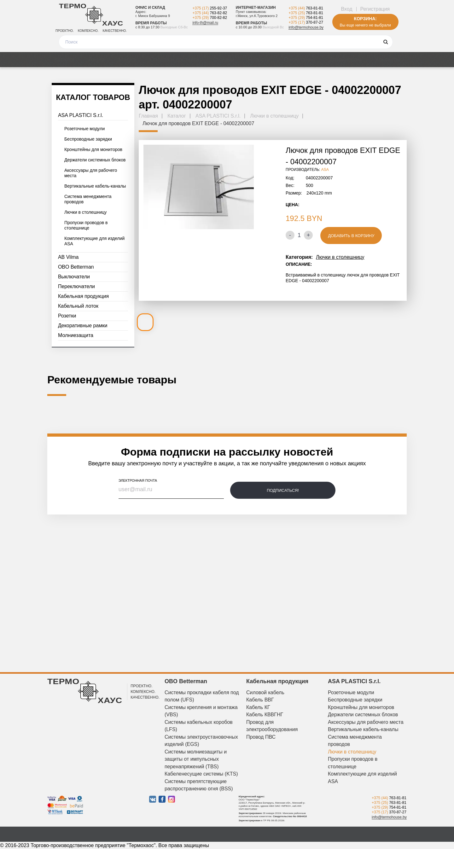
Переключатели (76, 286)
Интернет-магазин (256, 7)
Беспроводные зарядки (88, 139)
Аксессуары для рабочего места (90, 173)
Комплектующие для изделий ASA (94, 241)
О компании (299, 59)
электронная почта (138, 480)
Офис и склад (150, 7)
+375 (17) (209, 8)
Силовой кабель (265, 692)
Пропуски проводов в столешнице (86, 225)
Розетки (67, 315)
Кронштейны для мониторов (93, 149)
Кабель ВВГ (260, 699)
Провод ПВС (261, 737)
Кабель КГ (258, 707)
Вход (346, 9)
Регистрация (375, 9)
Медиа (127, 59)
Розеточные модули (84, 128)
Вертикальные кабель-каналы (95, 186)
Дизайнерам (345, 59)
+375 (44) (209, 13)
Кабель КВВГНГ (264, 714)
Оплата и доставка (174, 59)
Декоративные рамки (82, 325)
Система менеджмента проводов (88, 199)
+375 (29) (209, 17)
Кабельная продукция (83, 296)
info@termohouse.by (305, 27)
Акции (96, 59)
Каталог (64, 59)
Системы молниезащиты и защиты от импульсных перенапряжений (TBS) (196, 759)
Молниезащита (75, 335)
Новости (259, 59)
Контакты (387, 59)
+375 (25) (305, 13)
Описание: (299, 264)
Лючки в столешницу (85, 212)
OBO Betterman (76, 267)
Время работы (150, 23)
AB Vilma (68, 257)
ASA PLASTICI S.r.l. (80, 115)
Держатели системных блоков (95, 159)
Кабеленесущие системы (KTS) (201, 773)
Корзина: (365, 18)
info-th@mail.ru (205, 22)
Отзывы (223, 59)
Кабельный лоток (78, 306)
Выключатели (74, 276)
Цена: (292, 204)
